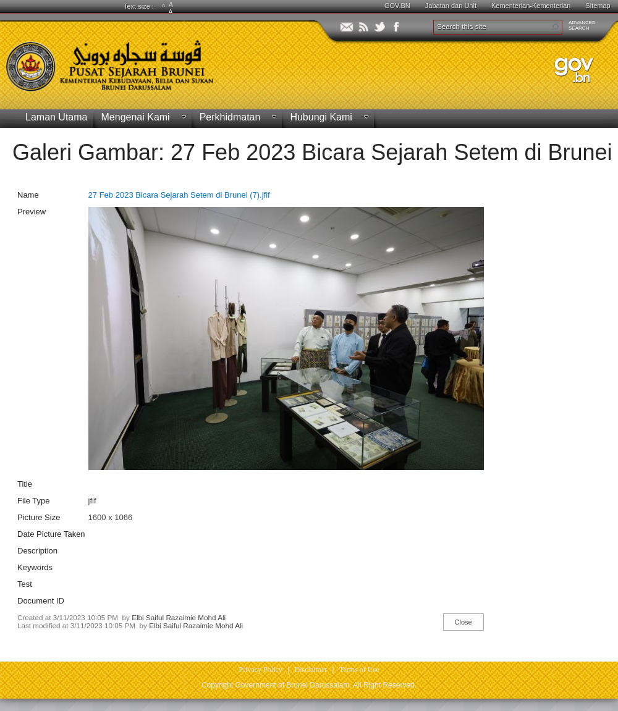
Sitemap (597, 5)
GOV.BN (397, 5)
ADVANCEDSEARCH (582, 25)
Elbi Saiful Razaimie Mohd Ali (179, 617)
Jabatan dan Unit (450, 5)
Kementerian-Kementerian (530, 5)
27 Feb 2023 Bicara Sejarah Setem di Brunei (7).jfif (179, 195)
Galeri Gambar (85, 152)
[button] (555, 27)
